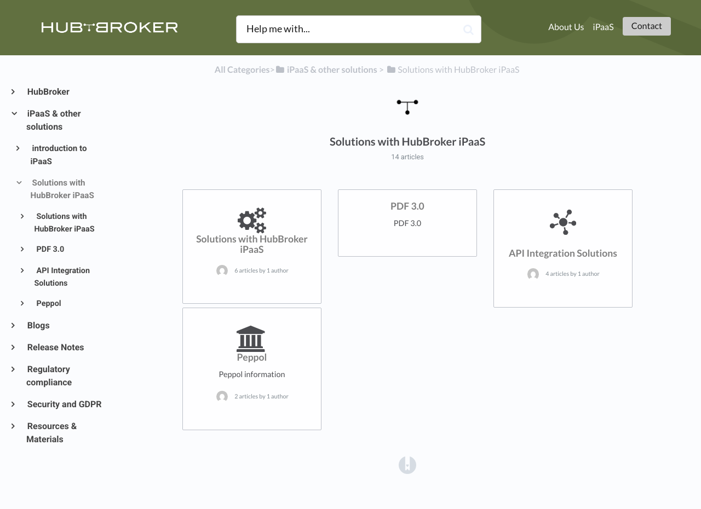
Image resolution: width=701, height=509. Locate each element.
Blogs (38, 325)
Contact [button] (646, 26)
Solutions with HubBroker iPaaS (62, 189)
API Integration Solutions (62, 277)
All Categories (242, 70)
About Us (566, 27)
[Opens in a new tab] (407, 464)
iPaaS (603, 27)
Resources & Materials (51, 432)
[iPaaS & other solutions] (326, 70)
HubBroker (48, 91)
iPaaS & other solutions (53, 120)
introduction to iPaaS (59, 154)
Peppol (48, 303)
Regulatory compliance (49, 375)
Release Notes (55, 347)
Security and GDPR (64, 404)
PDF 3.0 (49, 249)
